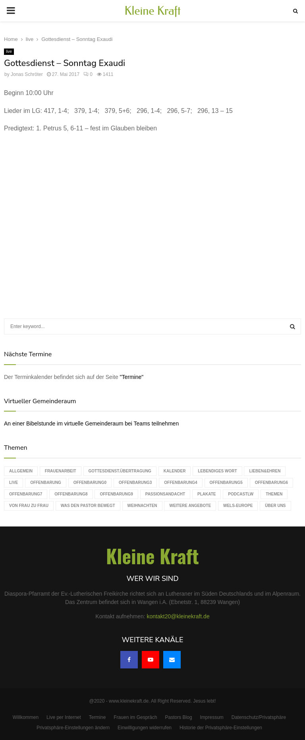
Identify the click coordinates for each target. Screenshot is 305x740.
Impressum (212, 717)
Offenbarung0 (89, 482)
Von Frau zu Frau (28, 505)
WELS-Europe (238, 505)
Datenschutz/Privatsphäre (259, 717)
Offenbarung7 (25, 494)
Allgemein (21, 471)
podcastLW (240, 494)
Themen (274, 494)
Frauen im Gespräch (135, 717)
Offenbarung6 (271, 482)
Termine (97, 717)
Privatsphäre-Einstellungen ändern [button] (73, 727)
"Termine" (132, 377)
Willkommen (26, 717)
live (9, 51)
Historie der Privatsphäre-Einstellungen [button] (221, 727)
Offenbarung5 (226, 482)
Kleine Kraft (152, 11)
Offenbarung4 (180, 482)
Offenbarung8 (70, 494)
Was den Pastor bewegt (88, 505)
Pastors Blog (178, 717)
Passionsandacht (165, 494)
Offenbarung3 (135, 482)
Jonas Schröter (27, 74)
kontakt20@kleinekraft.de (178, 616)
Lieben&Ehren (264, 471)
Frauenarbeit (60, 471)
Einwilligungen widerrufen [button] (145, 727)
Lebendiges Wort (217, 471)
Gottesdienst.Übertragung (120, 471)
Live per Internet (63, 717)
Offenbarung (45, 482)
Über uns (275, 505)
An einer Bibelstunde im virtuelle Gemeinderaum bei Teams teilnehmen (91, 423)
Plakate (206, 494)
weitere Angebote (190, 505)
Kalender (175, 471)
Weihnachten (142, 505)
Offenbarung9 (116, 494)
